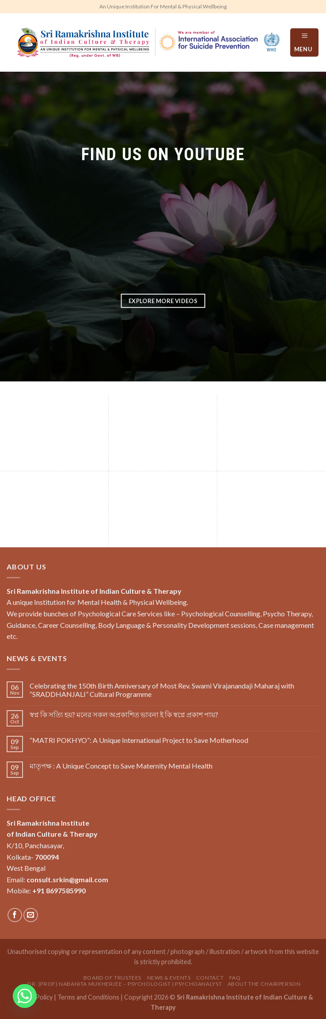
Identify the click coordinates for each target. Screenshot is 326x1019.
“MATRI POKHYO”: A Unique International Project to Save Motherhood (139, 740)
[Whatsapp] (25, 996)
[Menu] (304, 42)
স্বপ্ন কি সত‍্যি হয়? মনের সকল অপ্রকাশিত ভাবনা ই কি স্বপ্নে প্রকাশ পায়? (124, 714)
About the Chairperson (264, 984)
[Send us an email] (30, 915)
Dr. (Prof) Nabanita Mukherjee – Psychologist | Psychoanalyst (124, 984)
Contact (210, 977)
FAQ (235, 977)
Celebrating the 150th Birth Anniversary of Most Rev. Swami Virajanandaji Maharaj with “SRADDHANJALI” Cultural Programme (162, 689)
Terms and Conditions (88, 997)
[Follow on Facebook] (15, 915)
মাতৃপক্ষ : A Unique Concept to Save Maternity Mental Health (121, 765)
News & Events (169, 977)
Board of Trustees (112, 977)
